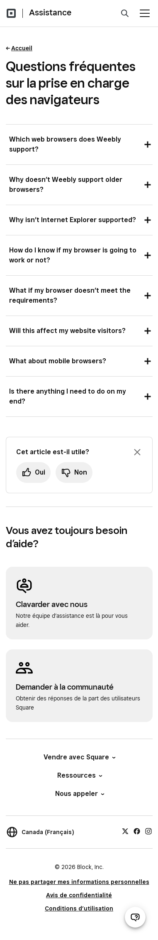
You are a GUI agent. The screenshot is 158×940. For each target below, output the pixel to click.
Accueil (21, 48)
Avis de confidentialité (79, 895)
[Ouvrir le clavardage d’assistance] (135, 917)
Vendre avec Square (79, 757)
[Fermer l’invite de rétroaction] (137, 452)
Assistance (50, 12)
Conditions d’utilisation (79, 908)
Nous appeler (79, 794)
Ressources (79, 775)
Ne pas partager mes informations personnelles (79, 882)
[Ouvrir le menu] (145, 13)
